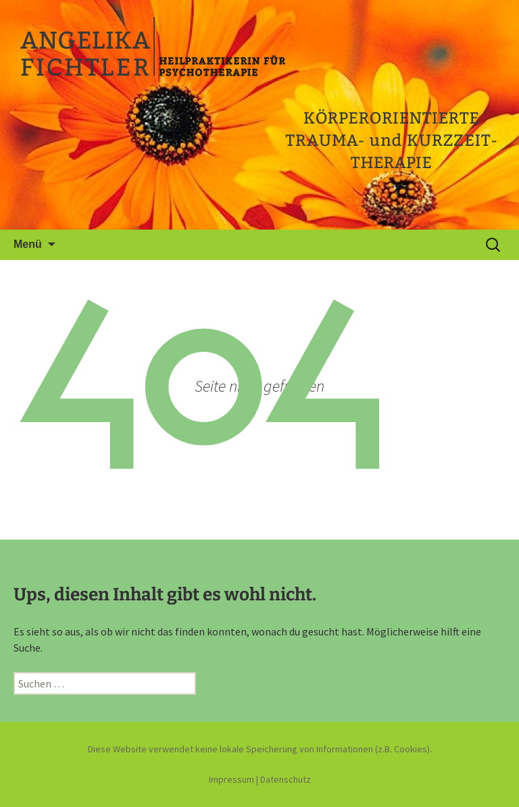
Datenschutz (285, 779)
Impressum (231, 779)
